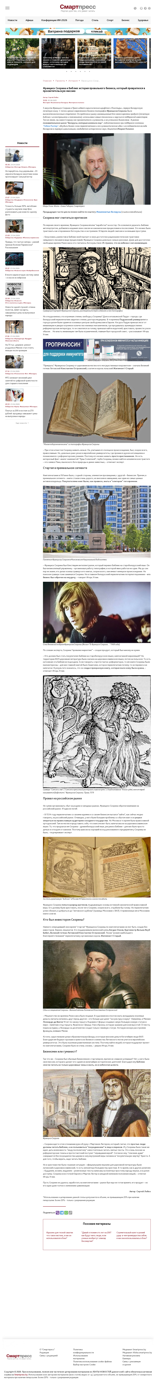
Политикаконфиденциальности (83, 1351)
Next (148, 52)
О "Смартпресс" (47, 1349)
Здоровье (143, 20)
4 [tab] (81, 71)
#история (46, 103)
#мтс (26, 374)
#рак (35, 200)
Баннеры (126, 1358)
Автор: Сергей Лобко (50, 97)
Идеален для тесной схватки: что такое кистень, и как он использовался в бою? (59, 1235)
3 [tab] (76, 71)
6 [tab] (90, 71)
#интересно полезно (76, 103)
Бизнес (125, 20)
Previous (7, 52)
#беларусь (32, 167)
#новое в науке (20, 271)
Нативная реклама (131, 1355)
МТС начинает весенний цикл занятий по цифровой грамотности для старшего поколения (21, 380)
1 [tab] (67, 71)
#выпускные (24, 407)
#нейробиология (32, 271)
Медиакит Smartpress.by (134, 1349)
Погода (79, 20)
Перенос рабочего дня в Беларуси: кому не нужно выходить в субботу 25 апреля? (131, 59)
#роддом (28, 339)
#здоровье (18, 238)
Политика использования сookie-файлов (92, 1361)
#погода (17, 167)
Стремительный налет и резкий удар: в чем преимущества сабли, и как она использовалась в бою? (132, 1235)
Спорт (110, 20)
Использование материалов (80, 1357)
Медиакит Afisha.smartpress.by (137, 1352)
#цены (16, 407)
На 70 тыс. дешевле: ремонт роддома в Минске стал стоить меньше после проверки (19, 348)
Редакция (44, 1352)
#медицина (18, 200)
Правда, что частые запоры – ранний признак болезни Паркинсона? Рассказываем (22, 245)
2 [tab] (72, 71)
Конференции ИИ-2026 (54, 20)
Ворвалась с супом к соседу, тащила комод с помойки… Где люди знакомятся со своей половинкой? (95, 61)
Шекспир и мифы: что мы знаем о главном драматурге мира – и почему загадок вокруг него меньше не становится (57, 62)
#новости (17, 301)
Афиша (29, 20)
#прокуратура (19, 339)
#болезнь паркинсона (31, 238)
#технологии (28, 200)
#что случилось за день (14, 303)
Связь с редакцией (49, 1355)
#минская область (12, 341)
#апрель (24, 167)
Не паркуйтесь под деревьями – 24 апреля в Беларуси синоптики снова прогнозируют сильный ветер (21, 174)
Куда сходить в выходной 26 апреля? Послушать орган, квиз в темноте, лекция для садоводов (21, 61)
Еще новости (21, 423)
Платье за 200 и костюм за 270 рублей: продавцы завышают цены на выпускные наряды (21, 413)
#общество (9, 167)
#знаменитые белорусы (59, 103)
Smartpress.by (21, 1374)
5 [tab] (86, 71)
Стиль (95, 20)
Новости (12, 20)
